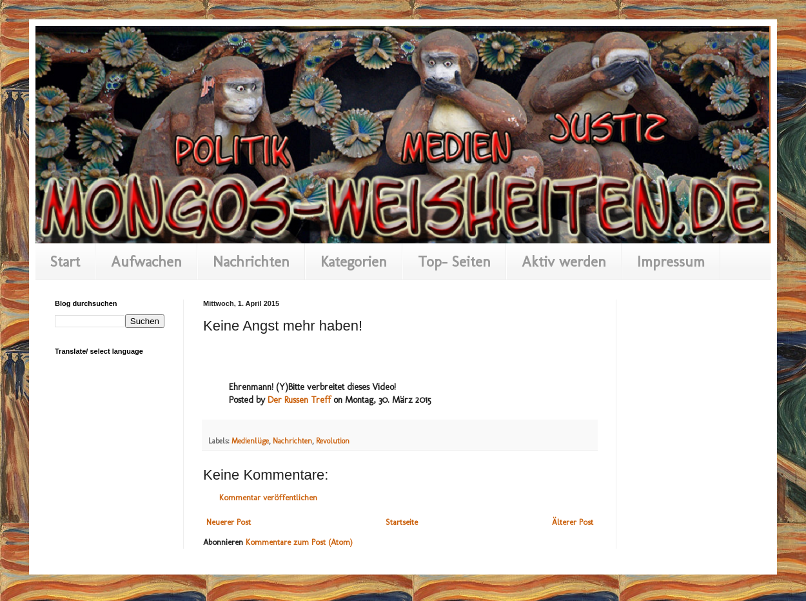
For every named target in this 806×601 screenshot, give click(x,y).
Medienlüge (250, 440)
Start (65, 261)
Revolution (332, 440)
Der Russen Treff (299, 399)
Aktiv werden (564, 261)
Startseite (402, 522)
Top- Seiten (454, 261)
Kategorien (353, 261)
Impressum (671, 261)
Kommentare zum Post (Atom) (299, 542)
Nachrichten (251, 261)
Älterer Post (572, 522)
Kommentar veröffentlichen (268, 497)
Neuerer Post (228, 522)
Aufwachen (146, 261)
